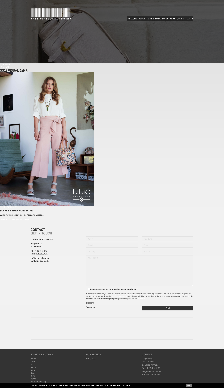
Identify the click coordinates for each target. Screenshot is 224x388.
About (142, 18)
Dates (165, 18)
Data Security (141, 299)
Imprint (33, 378)
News (172, 18)
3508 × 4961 (13, 207)
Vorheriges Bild (5, 64)
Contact (181, 18)
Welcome (132, 18)
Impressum (126, 385)
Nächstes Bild (5, 67)
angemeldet (11, 215)
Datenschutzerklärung (38, 381)
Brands (157, 18)
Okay (188, 385)
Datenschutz (117, 385)
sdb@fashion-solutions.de (119, 296)
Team (149, 18)
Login (190, 18)
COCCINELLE (91, 358)
